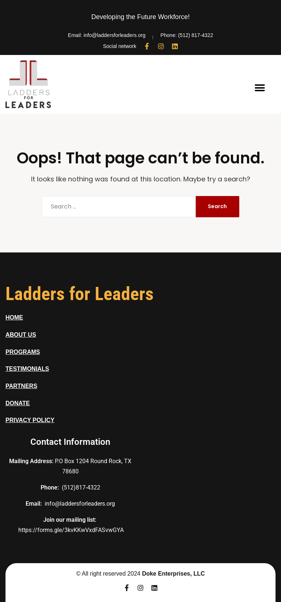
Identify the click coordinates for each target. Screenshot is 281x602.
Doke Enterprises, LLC (173, 573)
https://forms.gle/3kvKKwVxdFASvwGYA (71, 530)
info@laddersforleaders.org (80, 503)
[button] (260, 88)
